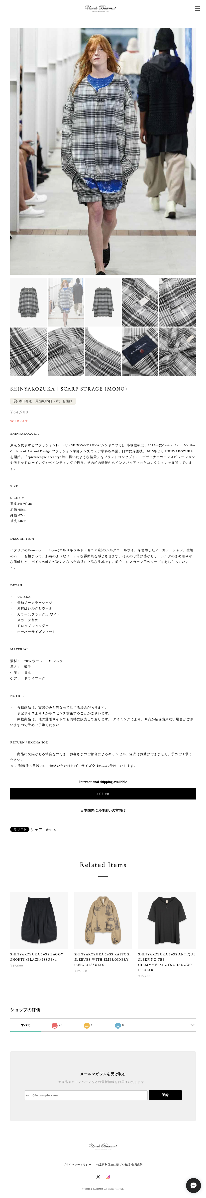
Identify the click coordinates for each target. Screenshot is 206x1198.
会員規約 (137, 1164)
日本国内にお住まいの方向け (103, 810)
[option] (103, 151)
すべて (26, 1025)
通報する (51, 829)
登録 (165, 1095)
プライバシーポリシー (77, 1164)
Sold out (103, 794)
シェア (36, 830)
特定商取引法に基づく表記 (113, 1164)
